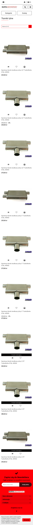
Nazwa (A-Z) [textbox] (5, 26)
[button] (29, 2)
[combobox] (16, 26)
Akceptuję (26, 520)
